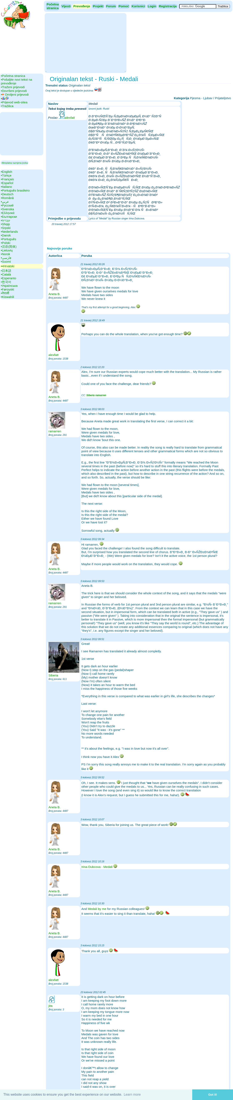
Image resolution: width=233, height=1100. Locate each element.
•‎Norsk (5, 254)
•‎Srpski (6, 228)
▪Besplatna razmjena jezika (14, 163)
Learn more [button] (132, 1094)
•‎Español (7, 183)
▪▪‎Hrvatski (7, 266)
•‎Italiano (6, 186)
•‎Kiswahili (7, 297)
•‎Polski (5, 243)
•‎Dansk (6, 235)
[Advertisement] (85, 43)
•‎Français (7, 179)
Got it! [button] (212, 1094)
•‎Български (9, 216)
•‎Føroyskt (7, 289)
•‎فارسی (6, 258)
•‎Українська (9, 285)
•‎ (5, 98)
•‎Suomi (6, 261)
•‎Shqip (5, 224)
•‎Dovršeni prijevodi (14, 91)
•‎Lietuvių (7, 250)
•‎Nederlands (9, 231)
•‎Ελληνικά (7, 213)
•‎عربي (5, 201)
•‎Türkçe (6, 175)
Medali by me (97, 909)
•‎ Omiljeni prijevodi (15, 94)
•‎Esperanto (8, 278)
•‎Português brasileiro (15, 190)
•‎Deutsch (7, 194)
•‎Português (8, 239)
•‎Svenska (7, 209)
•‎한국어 (6, 282)
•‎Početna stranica (13, 76)
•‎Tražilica (7, 106)
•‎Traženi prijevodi (13, 87)
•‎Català (6, 274)
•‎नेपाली (5, 293)
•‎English (6, 171)
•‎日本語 (6, 270)
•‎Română (7, 198)
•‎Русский (7, 205)
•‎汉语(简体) (8, 246)
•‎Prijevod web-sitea (14, 102)
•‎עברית (5, 220)
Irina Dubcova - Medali (97, 867)
